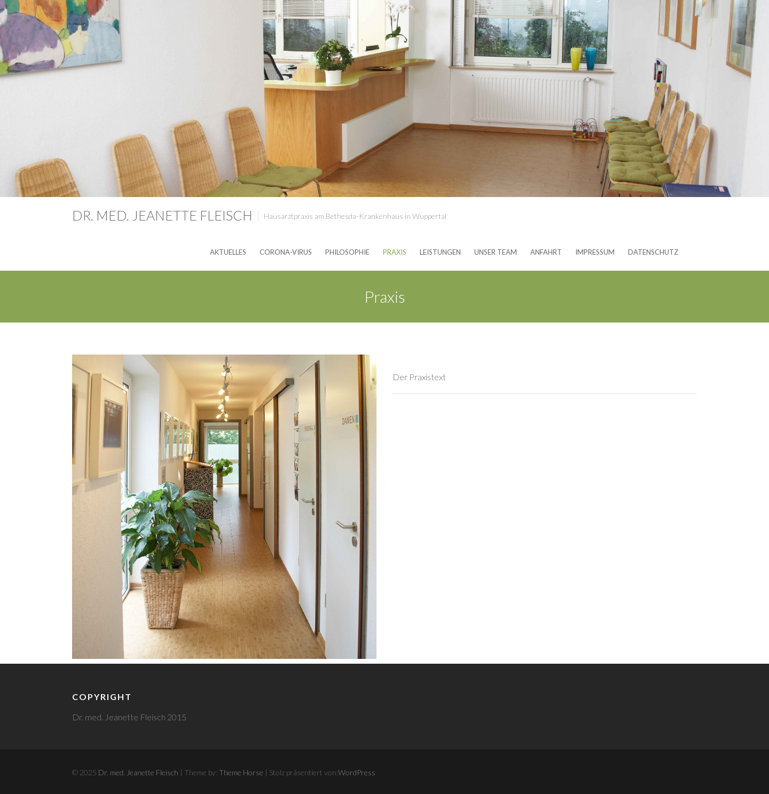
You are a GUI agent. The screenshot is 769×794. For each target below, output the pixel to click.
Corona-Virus (286, 252)
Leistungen (440, 252)
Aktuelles (228, 252)
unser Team (495, 252)
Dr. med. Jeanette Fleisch (162, 215)
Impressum (595, 252)
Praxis (394, 252)
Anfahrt (546, 252)
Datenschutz (653, 252)
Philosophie (347, 252)
